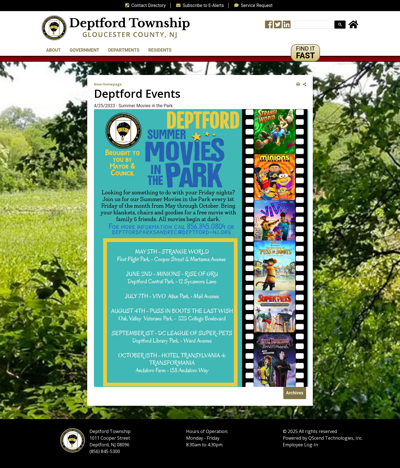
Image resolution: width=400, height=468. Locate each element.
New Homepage (108, 84)
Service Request (252, 5)
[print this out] (297, 84)
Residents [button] (160, 50)
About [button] (53, 50)
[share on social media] (303, 84)
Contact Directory (144, 5)
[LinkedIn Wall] (287, 26)
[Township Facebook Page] (269, 26)
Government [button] (84, 50)
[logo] (116, 27)
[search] (314, 24)
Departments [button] (123, 50)
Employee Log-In (300, 445)
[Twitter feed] (278, 26)
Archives (294, 393)
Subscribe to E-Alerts (199, 5)
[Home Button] (353, 26)
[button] (305, 53)
